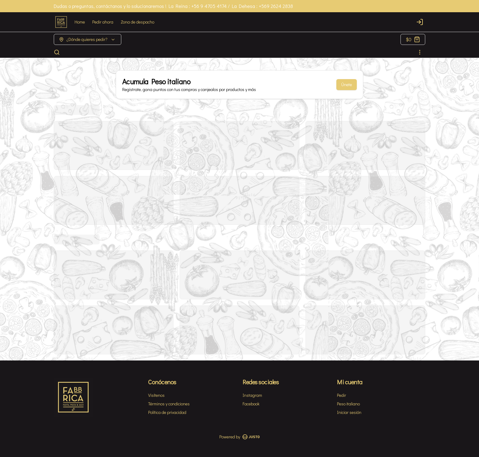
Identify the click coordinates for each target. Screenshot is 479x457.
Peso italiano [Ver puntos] (348, 404)
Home (80, 22)
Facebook (251, 404)
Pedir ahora (102, 22)
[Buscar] (57, 52)
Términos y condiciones (169, 404)
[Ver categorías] (419, 52)
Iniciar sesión (349, 412)
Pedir (341, 395)
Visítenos (156, 395)
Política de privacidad (167, 412)
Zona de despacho (137, 22)
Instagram (252, 395)
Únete (346, 84)
